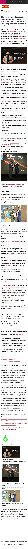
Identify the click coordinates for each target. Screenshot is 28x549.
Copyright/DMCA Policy (19, 544)
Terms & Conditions (8, 544)
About (2, 541)
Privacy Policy (11, 546)
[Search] (12, 11)
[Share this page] (26, 11)
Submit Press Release (22, 541)
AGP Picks (3, 1)
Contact (18, 546)
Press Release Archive (10, 541)
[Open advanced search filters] (22, 11)
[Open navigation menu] (2, 11)
